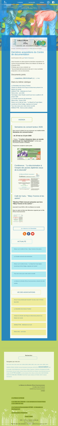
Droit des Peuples (16, 371)
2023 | (38, 364)
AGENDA (22, 120)
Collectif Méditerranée (16, 369)
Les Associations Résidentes (19, 412)
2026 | (47, 364)
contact (43, 390)
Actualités (32, 2)
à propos (20, 2)
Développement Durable (44, 369)
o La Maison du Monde (18, 398)
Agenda (42, 2)
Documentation (9, 371)
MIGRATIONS (9, 374)
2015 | (15, 364)
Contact (29, 423)
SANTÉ (41, 374)
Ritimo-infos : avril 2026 (17, 93)
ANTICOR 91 (35, 367)
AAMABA (8, 367)
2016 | (18, 364)
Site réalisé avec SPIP (42, 423)
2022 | (36, 364)
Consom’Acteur (23, 369)
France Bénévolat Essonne (44, 371)
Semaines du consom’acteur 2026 (29, 127)
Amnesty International (23, 367)
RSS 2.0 (34, 423)
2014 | (13, 364)
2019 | (26, 364)
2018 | (23, 364)
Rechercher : (29, 355)
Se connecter (22, 423)
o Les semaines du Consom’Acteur (36, 401)
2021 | (33, 364)
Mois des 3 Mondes (17, 374)
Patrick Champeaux (29, 58)
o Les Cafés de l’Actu (17, 403)
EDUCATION (29, 371)
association (43, 367)
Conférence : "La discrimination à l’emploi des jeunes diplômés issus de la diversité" (29, 167)
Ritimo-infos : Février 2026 (18, 100)
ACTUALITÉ (22, 241)
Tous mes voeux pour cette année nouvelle (23, 106)
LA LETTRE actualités (15, 373)
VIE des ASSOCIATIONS (26, 292)
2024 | (41, 364)
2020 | (29, 364)
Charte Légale (29, 416)
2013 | (10, 364)
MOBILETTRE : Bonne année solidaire (22, 107)
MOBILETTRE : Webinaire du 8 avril (21, 91)
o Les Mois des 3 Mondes (19, 401)
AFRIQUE (12, 367)
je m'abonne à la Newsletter (28, 228)
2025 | (44, 364)
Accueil (13, 48)
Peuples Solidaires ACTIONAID (33, 374)
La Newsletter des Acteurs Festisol (20, 85)
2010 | (8, 364)
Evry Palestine (35, 371)
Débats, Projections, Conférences (33, 369)
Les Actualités (29, 8)
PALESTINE (24, 374)
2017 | (21, 364)
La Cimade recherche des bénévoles (21, 98)
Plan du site (14, 423)
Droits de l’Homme (23, 371)
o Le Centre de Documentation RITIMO (22, 407)
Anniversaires (30, 367)
